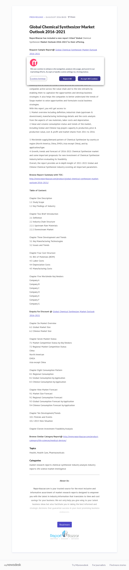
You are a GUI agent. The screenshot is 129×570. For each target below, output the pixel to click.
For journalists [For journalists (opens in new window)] (99, 565)
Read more (64, 524)
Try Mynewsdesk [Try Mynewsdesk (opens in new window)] (80, 565)
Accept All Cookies (89, 79)
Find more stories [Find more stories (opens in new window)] (118, 565)
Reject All (67, 79)
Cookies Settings (38, 78)
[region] (65, 71)
